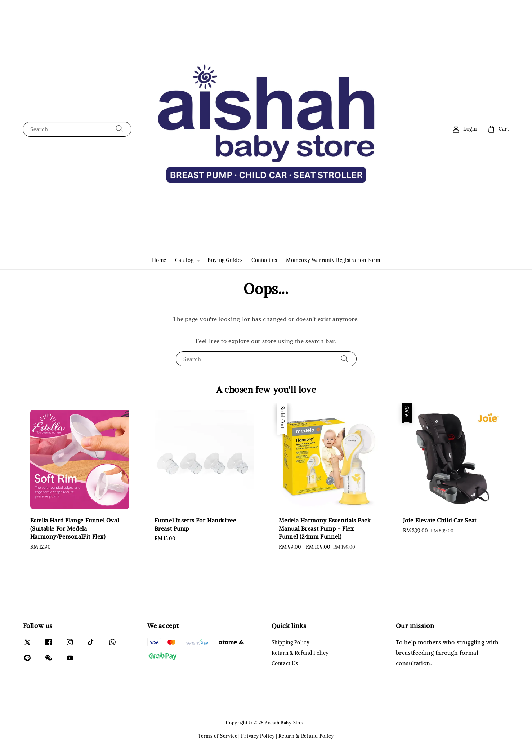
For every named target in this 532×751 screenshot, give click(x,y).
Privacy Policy (257, 736)
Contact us (264, 260)
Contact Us (285, 663)
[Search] (119, 129)
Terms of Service (217, 736)
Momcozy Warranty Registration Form (333, 260)
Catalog (184, 260)
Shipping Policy (291, 642)
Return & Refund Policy (300, 653)
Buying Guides (225, 260)
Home (159, 260)
